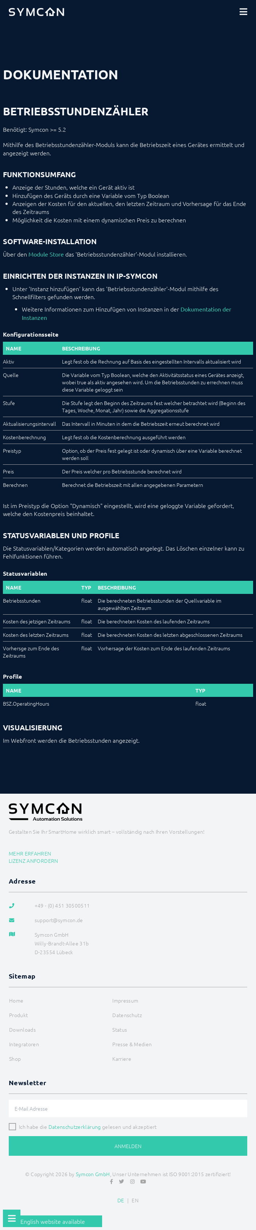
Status (119, 1029)
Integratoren (24, 1044)
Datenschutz (127, 1015)
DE (120, 1200)
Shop (15, 1058)
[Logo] (36, 11)
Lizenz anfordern (33, 860)
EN (135, 1200)
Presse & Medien (132, 1044)
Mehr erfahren (30, 853)
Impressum (125, 1000)
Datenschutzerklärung (75, 1126)
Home (16, 1000)
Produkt (18, 1015)
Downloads (22, 1029)
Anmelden (128, 1146)
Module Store (46, 254)
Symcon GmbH (93, 1174)
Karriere (121, 1058)
